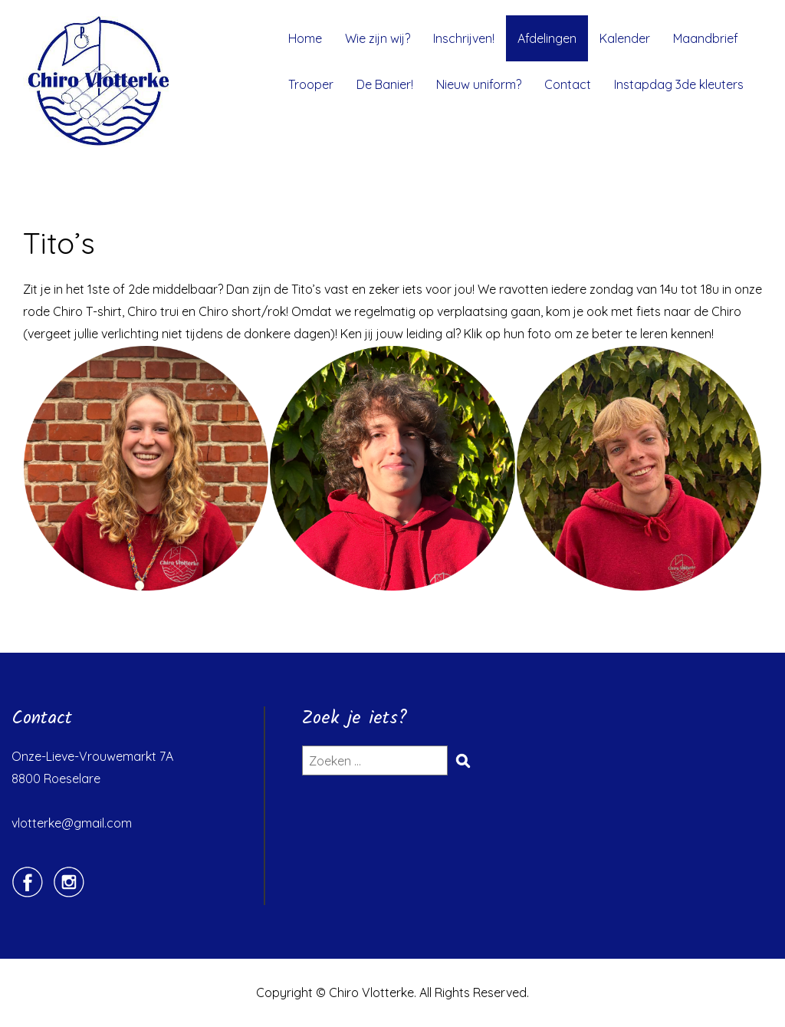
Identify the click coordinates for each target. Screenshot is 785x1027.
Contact (567, 84)
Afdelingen (546, 38)
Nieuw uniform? (478, 84)
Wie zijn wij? (377, 38)
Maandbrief (705, 38)
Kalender (624, 38)
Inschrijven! (463, 38)
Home (305, 38)
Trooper (310, 84)
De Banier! (384, 84)
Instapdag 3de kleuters (679, 84)
